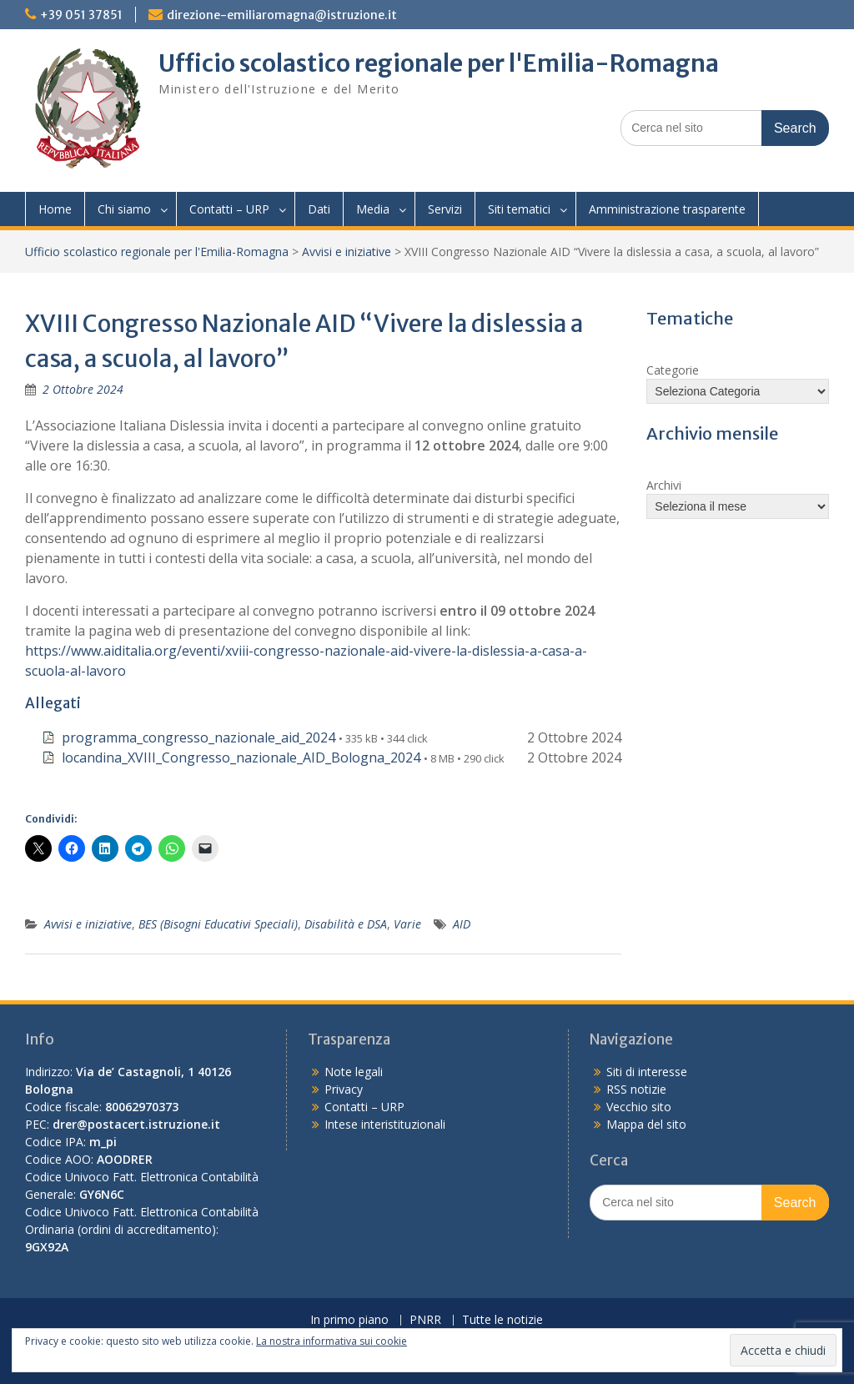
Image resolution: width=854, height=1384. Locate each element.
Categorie (672, 370)
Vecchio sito (638, 1107)
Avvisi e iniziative (346, 251)
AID (461, 924)
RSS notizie (636, 1089)
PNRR (425, 1320)
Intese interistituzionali (384, 1124)
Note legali (353, 1072)
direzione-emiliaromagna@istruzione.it (282, 15)
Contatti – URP (229, 209)
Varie (407, 924)
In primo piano (349, 1320)
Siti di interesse (646, 1072)
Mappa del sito (646, 1124)
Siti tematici (519, 209)
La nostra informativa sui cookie (331, 1341)
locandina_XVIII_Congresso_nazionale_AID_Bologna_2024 (241, 757)
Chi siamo (124, 209)
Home (55, 209)
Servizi (445, 209)
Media (372, 209)
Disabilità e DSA (345, 924)
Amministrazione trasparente (667, 209)
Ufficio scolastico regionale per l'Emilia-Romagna (438, 63)
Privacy (343, 1089)
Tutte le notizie (502, 1320)
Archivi (663, 485)
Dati (319, 209)
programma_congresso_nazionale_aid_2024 (198, 737)
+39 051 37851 (81, 15)
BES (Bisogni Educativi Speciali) (218, 924)
